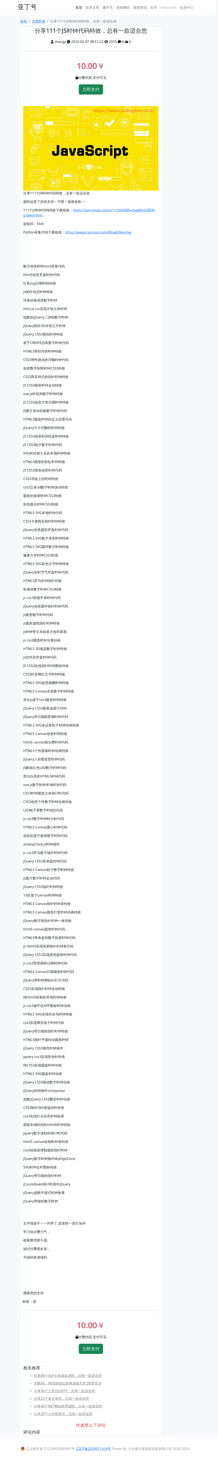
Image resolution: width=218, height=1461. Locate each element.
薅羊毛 (108, 7)
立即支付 (90, 89)
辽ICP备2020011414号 (93, 1448)
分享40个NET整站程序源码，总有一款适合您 (68, 1406)
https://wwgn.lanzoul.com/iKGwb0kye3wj (98, 232)
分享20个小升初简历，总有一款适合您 (63, 1413)
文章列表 (38, 21)
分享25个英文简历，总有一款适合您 (61, 1398)
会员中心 (187, 7)
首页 (78, 7)
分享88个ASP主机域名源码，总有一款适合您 (68, 1375)
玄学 (153, 7)
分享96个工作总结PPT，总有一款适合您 (64, 1391)
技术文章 (92, 7)
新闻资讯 (140, 7)
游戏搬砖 (123, 7)
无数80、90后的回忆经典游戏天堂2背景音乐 (68, 1383)
